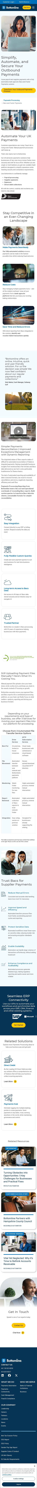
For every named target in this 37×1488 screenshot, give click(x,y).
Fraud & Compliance (8, 1399)
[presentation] (33, 7)
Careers (4, 1412)
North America (24, 2)
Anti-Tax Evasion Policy (9, 1436)
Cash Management (7, 1395)
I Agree (18, 1484)
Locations (4, 1419)
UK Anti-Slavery (6, 1455)
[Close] (34, 1466)
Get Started (18, 1025)
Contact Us (18, 1325)
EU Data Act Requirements (10, 1459)
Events (3, 1426)
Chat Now (16, 1333)
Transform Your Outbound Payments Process (18, 90)
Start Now (27, 7)
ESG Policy (5, 1443)
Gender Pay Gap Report (9, 1447)
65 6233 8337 (6, 1372)
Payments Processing (12, 100)
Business (23, 1392)
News (3, 1422)
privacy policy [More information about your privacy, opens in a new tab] (6, 1474)
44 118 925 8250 (7, 1368)
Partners (4, 1415)
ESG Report (5, 1440)
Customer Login (8, 2)
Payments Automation (8, 1386)
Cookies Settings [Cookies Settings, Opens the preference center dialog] (18, 1478)
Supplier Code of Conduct (10, 1451)
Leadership (5, 1409)
